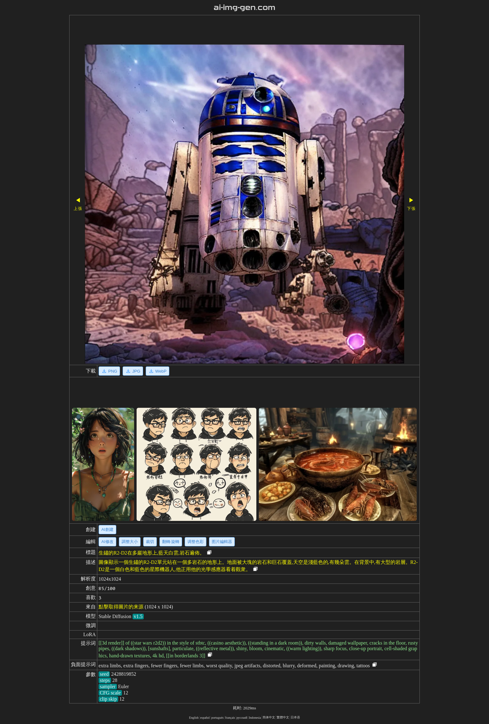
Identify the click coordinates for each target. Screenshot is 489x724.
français (230, 717)
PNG (109, 371)
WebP (157, 371)
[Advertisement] (227, 31)
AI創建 (107, 529)
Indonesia (255, 717)
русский (242, 717)
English (194, 717)
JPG (132, 371)
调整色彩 (195, 541)
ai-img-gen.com (245, 7)
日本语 (295, 717)
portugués (217, 717)
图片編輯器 (222, 541)
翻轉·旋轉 (171, 541)
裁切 (150, 541)
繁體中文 (283, 717)
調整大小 (130, 541)
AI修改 (107, 541)
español (205, 717)
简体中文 (269, 717)
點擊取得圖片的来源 (121, 606)
